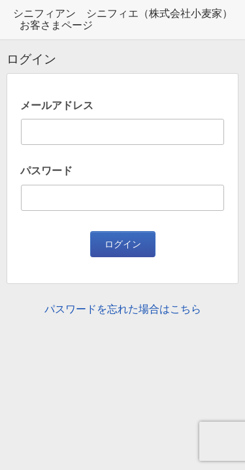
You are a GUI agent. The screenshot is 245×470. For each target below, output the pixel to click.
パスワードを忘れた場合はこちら (122, 309)
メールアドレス (56, 105)
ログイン (123, 244)
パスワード (46, 170)
